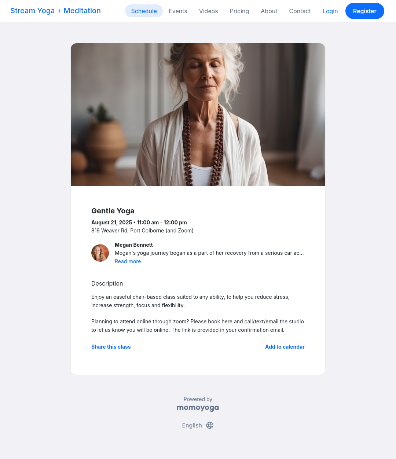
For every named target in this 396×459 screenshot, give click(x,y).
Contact (300, 11)
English (198, 425)
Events (178, 11)
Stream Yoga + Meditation (55, 10)
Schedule (144, 11)
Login (330, 11)
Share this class (111, 347)
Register (365, 11)
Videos (208, 11)
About (269, 11)
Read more (128, 261)
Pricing (239, 11)
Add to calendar (285, 347)
